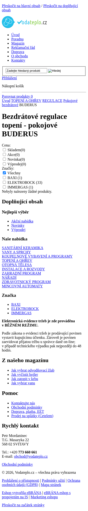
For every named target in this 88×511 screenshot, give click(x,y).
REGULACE (52, 101)
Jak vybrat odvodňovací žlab (32, 370)
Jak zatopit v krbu (24, 379)
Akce (13, 155)
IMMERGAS (20, 187)
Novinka (16, 159)
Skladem (16, 150)
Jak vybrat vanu (23, 383)
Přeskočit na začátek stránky (23, 505)
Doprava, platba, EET (27, 412)
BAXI (15, 178)
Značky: (8, 168)
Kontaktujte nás (23, 403)
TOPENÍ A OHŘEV (26, 101)
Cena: (6, 145)
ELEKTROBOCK (25, 182)
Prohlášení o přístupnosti (20, 480)
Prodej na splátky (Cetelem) (32, 416)
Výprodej (17, 164)
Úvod (6, 101)
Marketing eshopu (44, 497)
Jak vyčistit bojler (24, 375)
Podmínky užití (53, 480)
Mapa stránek (51, 485)
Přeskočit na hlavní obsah (21, 6)
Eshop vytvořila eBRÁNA (21, 493)
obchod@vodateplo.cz (31, 456)
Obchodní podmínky (26, 407)
